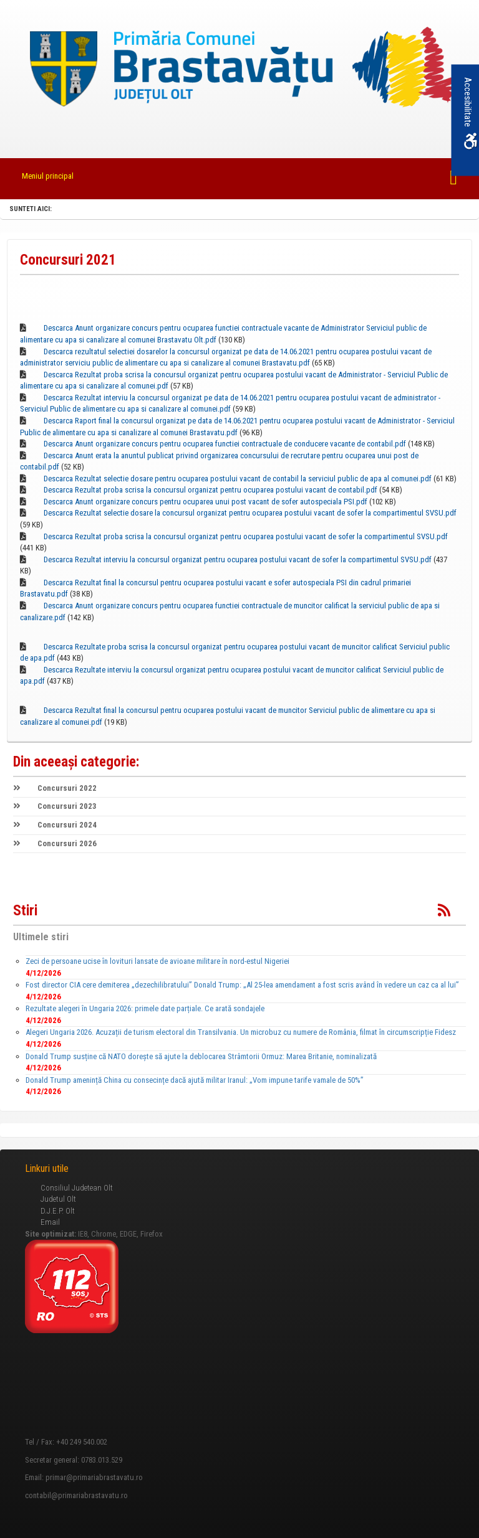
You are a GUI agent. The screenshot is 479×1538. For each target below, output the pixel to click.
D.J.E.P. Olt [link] (58, 1210)
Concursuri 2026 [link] (55, 843)
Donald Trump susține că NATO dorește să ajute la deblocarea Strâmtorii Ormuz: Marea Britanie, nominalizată (201, 1056)
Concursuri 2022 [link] (55, 788)
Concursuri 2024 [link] (55, 824)
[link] (239, 70)
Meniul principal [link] (48, 176)
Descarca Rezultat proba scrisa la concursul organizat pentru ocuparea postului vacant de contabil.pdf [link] (210, 489)
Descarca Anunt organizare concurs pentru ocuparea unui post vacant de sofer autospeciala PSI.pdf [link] (205, 501)
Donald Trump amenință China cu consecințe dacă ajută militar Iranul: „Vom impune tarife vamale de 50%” (195, 1080)
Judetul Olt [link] (58, 1199)
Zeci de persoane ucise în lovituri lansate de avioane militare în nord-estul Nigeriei (157, 961)
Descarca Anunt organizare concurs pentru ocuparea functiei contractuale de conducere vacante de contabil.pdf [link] (225, 443)
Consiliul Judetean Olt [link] (77, 1187)
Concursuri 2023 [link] (55, 806)
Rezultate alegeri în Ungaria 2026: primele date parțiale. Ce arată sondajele (145, 1008)
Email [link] (50, 1222)
